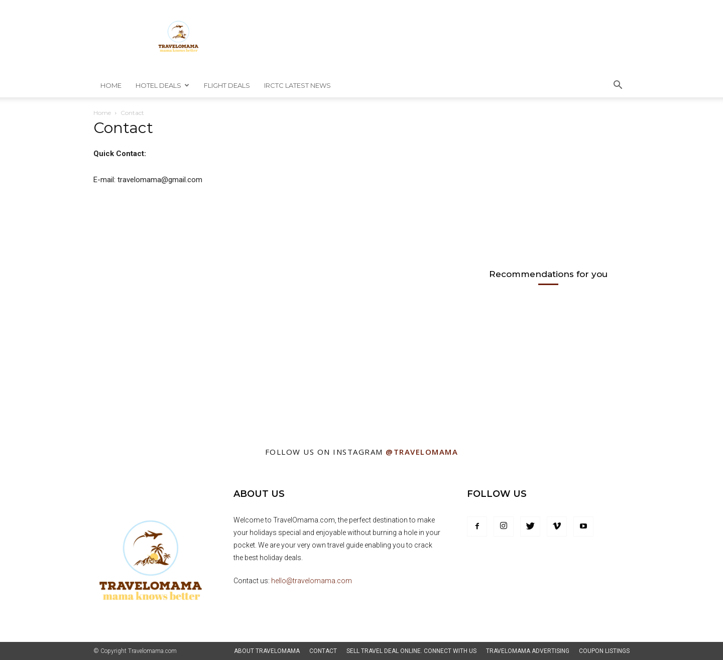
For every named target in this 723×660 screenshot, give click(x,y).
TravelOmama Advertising (527, 650)
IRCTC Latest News (297, 85)
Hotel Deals (162, 85)
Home (111, 85)
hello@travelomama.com (311, 581)
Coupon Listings (604, 650)
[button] (618, 86)
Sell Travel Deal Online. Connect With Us (411, 650)
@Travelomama (422, 452)
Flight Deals (227, 85)
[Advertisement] (542, 185)
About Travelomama (267, 650)
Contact (323, 650)
